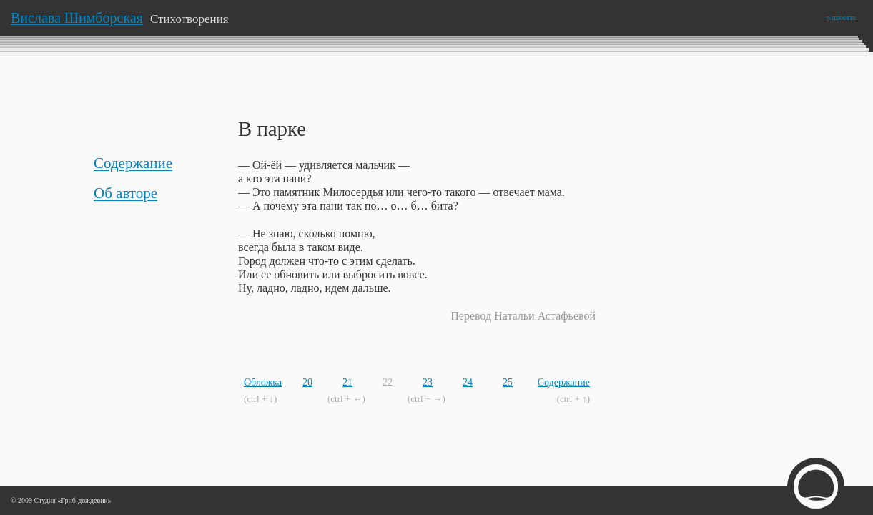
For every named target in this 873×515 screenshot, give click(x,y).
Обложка (263, 382)
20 (307, 382)
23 (428, 382)
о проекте (841, 17)
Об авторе (125, 193)
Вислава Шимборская (77, 18)
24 (468, 382)
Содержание (133, 163)
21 (347, 382)
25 (508, 382)
